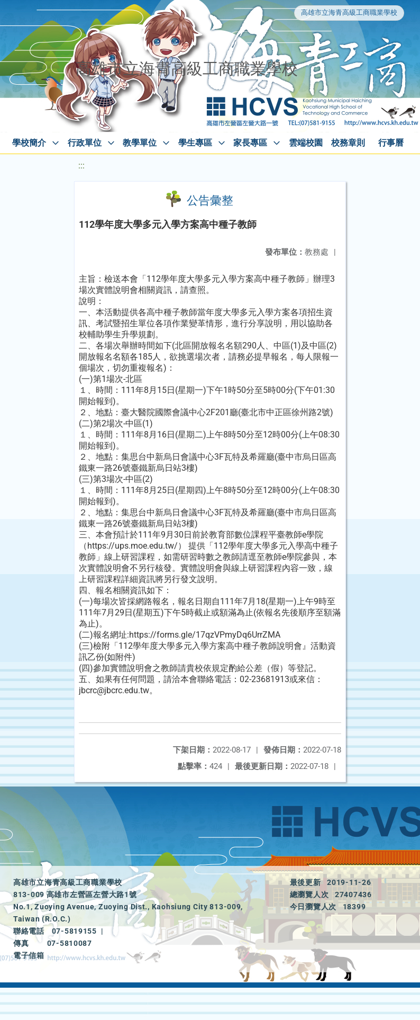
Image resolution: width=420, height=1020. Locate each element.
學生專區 (195, 143)
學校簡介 (29, 143)
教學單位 (140, 143)
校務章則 (348, 143)
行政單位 (85, 143)
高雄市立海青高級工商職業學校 (349, 12)
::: (81, 165)
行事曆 (391, 143)
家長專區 (250, 143)
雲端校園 (306, 143)
